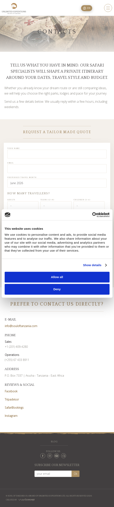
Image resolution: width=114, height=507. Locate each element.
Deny (57, 289)
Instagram (11, 416)
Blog (54, 441)
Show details (92, 265)
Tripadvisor (12, 399)
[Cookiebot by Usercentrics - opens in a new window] (92, 214)
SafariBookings (14, 407)
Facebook (11, 391)
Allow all (57, 277)
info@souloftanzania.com (21, 326)
